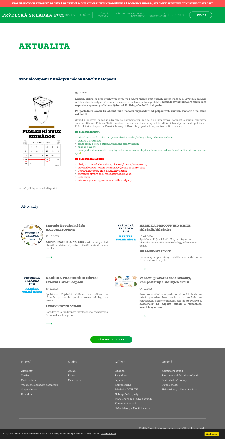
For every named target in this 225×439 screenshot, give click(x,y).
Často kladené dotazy (174, 380)
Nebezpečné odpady (126, 394)
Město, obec (74, 380)
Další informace (108, 433)
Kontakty (178, 15)
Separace (120, 380)
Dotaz (201, 15)
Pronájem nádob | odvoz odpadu (133, 399)
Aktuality (68, 15)
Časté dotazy (103, 15)
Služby (85, 15)
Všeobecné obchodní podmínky (130, 15)
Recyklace (121, 375)
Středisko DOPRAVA (127, 389)
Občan (71, 370)
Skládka (120, 370)
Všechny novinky (111, 339)
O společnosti (157, 15)
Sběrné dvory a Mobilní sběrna (133, 408)
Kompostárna (123, 384)
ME (218, 15)
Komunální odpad (125, 403)
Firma (71, 375)
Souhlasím (211, 434)
